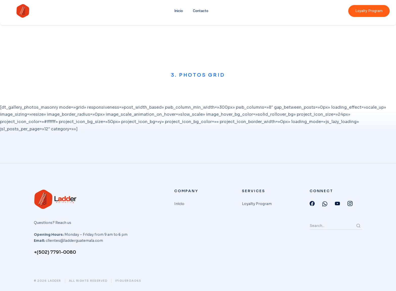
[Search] (358, 225)
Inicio (178, 11)
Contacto (200, 11)
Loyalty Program (369, 11)
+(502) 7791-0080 (55, 252)
